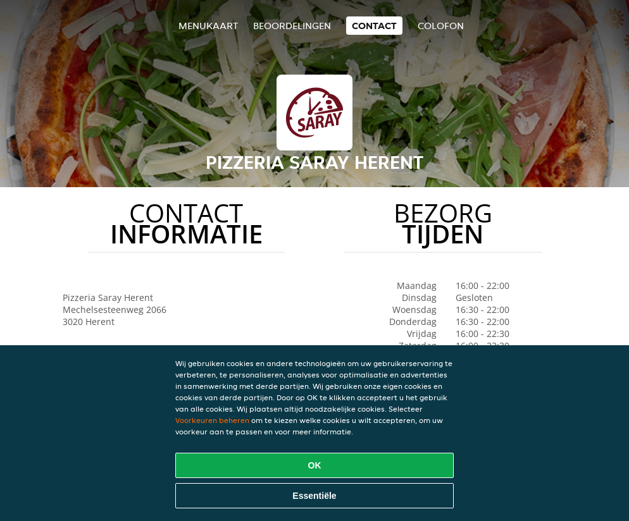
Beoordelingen (292, 25)
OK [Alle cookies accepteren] (314, 465)
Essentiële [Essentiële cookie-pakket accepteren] (314, 496)
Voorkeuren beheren (212, 420)
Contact (374, 25)
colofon (441, 25)
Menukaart (208, 25)
